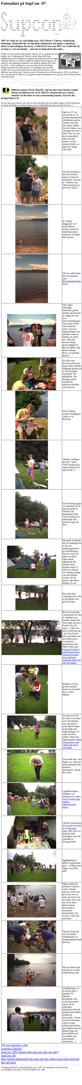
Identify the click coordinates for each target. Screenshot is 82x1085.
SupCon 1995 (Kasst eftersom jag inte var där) (29, 1057)
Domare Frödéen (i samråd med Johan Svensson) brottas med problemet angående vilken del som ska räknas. (71, 662)
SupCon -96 (8, 1061)
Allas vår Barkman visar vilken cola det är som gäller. (71, 749)
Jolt (78, 353)
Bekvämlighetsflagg (71, 287)
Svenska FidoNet (11, 1054)
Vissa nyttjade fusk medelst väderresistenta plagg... (71, 809)
